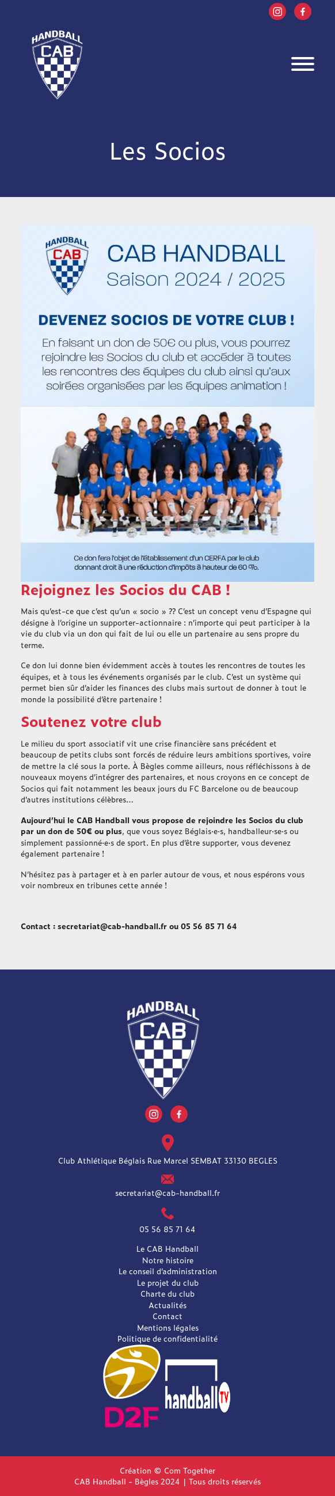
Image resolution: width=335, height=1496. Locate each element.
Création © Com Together (167, 1470)
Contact (167, 1316)
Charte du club (167, 1293)
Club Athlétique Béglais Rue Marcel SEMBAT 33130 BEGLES (167, 1160)
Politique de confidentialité (167, 1338)
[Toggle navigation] (303, 65)
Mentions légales (168, 1327)
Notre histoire (167, 1260)
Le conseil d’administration (168, 1271)
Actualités (167, 1305)
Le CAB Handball (167, 1248)
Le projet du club (168, 1282)
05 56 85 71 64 (167, 1229)
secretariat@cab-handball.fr (167, 1192)
